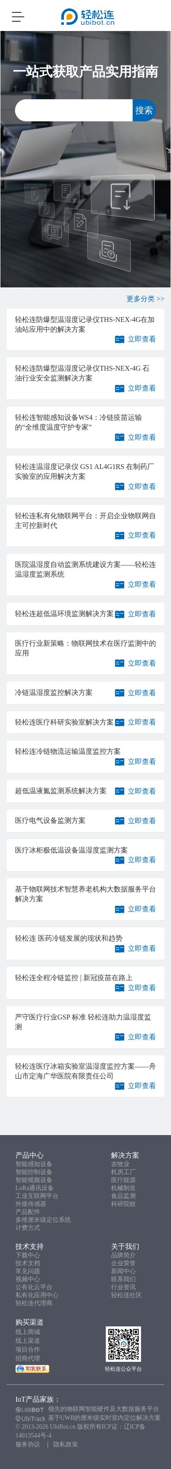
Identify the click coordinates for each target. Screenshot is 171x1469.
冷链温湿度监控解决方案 (54, 692)
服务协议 (27, 1444)
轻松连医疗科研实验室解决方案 (64, 722)
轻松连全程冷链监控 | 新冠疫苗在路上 (74, 977)
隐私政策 (65, 1444)
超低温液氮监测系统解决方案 (61, 791)
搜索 (144, 110)
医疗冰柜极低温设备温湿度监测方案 (71, 850)
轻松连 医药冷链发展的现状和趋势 (69, 938)
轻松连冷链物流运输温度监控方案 (68, 751)
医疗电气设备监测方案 (50, 820)
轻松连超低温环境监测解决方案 (64, 613)
